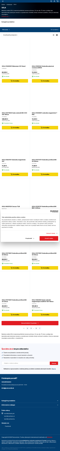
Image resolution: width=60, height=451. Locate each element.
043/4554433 (6, 382)
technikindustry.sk (8, 413)
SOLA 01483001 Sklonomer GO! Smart (14, 66)
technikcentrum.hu (8, 419)
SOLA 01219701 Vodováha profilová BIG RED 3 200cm (44, 207)
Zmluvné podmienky (13, 449)
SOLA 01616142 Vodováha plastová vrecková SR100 (43, 67)
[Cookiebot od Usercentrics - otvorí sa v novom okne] (51, 211)
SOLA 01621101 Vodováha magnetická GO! (13, 160)
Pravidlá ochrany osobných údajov (41, 447)
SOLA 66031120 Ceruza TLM (11, 206)
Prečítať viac (6, 16)
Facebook (6, 426)
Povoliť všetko (49, 238)
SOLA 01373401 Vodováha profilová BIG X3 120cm (14, 300)
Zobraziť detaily (50, 233)
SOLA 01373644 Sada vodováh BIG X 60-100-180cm (14, 113)
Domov (3, 4)
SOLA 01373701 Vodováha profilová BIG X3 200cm (44, 160)
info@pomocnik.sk (8, 388)
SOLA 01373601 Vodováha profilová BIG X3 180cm (14, 254)
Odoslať (54, 363)
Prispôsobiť (30, 238)
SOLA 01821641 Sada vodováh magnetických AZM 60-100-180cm (42, 300)
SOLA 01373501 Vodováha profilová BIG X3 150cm (44, 254)
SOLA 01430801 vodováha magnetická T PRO (44, 113)
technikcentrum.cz (8, 416)
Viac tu (54, 368)
